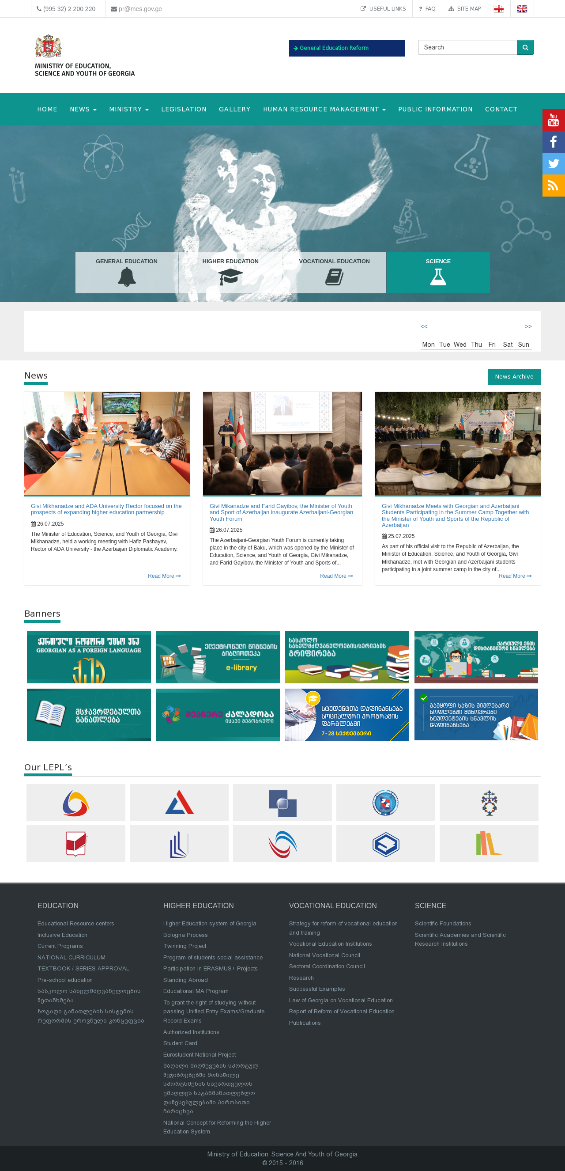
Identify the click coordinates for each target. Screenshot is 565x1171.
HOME (47, 109)
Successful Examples (317, 988)
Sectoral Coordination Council (327, 966)
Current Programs (60, 946)
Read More (164, 576)
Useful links (383, 8)
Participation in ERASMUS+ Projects (210, 968)
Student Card (180, 1043)
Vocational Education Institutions (330, 943)
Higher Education (230, 273)
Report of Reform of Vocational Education (342, 1011)
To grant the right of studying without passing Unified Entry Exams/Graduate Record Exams (213, 1011)
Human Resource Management (324, 109)
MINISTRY (129, 109)
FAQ (427, 8)
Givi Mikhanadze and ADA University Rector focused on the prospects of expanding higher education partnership (106, 509)
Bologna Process (185, 935)
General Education (126, 273)
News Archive (514, 376)
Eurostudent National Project (199, 1054)
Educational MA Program (196, 991)
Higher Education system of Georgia (209, 923)
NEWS (83, 109)
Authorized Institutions (191, 1032)
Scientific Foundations (443, 923)
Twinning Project (184, 946)
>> (528, 326)
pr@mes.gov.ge (140, 8)
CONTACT (501, 109)
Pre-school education (65, 980)
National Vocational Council (324, 955)
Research (301, 977)
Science (438, 273)
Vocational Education (334, 273)
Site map (464, 8)
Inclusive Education (62, 935)
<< (424, 326)
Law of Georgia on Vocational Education (341, 1000)
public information (435, 109)
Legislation (184, 109)
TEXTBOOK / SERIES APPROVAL (83, 968)
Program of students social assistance (213, 957)
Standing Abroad (185, 980)
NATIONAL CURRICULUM (71, 957)
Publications (305, 1022)
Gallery (235, 109)
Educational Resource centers (76, 923)
